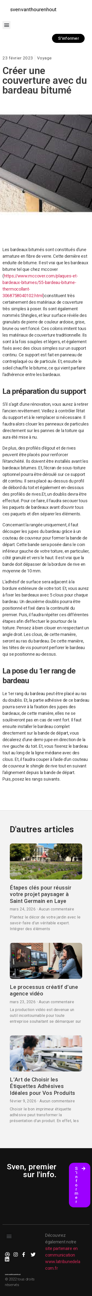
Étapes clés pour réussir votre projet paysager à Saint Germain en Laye (40, 894)
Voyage (44, 58)
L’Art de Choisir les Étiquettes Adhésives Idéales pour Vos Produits (42, 1086)
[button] (6, 25)
